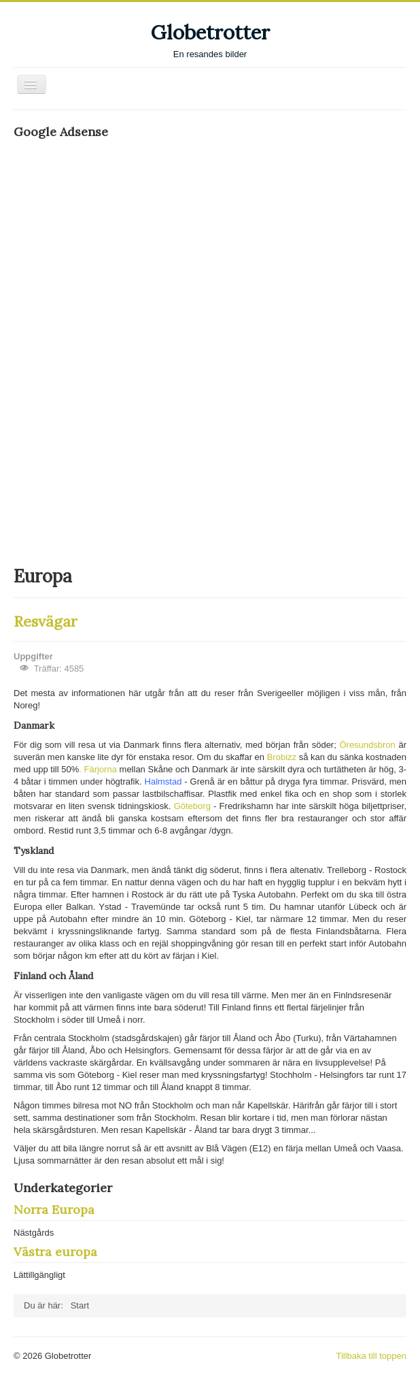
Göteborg (193, 806)
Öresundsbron (368, 745)
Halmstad (165, 781)
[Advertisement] (115, 351)
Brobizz (283, 757)
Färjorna (101, 769)
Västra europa (55, 1252)
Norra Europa (54, 1209)
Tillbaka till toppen (371, 1356)
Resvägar (45, 621)
